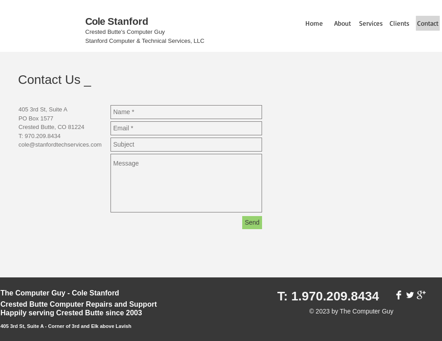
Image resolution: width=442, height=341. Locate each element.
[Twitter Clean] (409, 295)
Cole (95, 21)
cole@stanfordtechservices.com (59, 144)
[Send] (252, 222)
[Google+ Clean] (421, 295)
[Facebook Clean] (398, 295)
